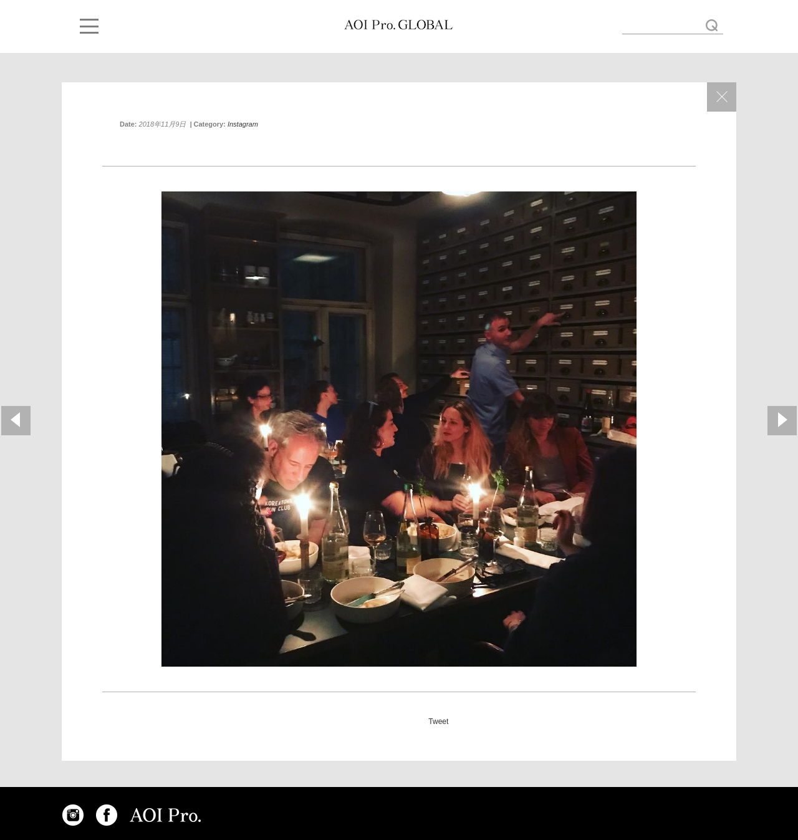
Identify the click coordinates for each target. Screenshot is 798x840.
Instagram (243, 124)
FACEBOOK (106, 815)
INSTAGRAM (73, 815)
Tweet (438, 721)
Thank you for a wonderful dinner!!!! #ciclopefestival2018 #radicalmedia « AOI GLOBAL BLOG (398, 25)
